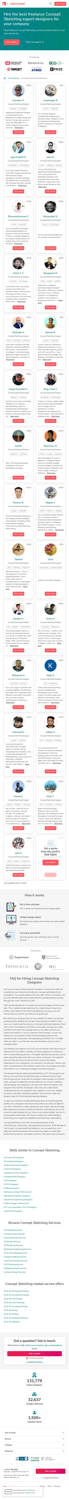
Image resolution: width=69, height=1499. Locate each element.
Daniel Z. (18, 796)
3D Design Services (12, 1242)
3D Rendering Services (13, 1245)
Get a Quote (60, 4)
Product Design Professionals (16, 1204)
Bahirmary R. (50, 446)
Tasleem (18, 559)
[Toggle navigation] (5, 3)
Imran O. (50, 619)
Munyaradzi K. (50, 216)
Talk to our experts (34, 42)
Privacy (42, 1486)
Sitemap (57, 1486)
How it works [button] (34, 1433)
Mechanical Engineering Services (17, 1249)
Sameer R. (50, 332)
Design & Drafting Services (15, 1257)
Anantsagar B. (50, 100)
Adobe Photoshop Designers (16, 1165)
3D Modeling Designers (14, 1161)
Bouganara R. (51, 273)
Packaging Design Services (15, 1268)
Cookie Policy (29, 1493)
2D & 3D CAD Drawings (14, 1303)
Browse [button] (34, 1439)
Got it (8, 1492)
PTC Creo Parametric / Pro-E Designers (20, 1207)
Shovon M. (18, 503)
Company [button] (34, 1445)
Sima (50, 559)
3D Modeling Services (13, 1230)
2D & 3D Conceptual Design (16, 1307)
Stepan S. (51, 503)
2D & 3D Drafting (11, 1314)
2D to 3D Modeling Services (15, 1253)
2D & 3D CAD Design (13, 1299)
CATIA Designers (11, 1184)
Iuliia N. (50, 157)
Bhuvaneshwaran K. (18, 216)
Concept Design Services (14, 1234)
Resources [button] (34, 1451)
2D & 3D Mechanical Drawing (16, 1291)
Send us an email (34, 1345)
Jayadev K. (18, 619)
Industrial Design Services (15, 1238)
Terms (49, 1486)
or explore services (34, 1362)
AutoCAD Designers (12, 1169)
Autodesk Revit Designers (15, 1177)
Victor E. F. (18, 273)
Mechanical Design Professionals (17, 1192)
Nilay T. (50, 796)
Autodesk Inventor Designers (16, 1173)
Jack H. (18, 853)
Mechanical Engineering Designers (18, 1200)
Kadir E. (51, 675)
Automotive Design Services (16, 1261)
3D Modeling (13, 78)
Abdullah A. (18, 332)
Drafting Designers (12, 1188)
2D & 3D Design (11, 1310)
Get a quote (12, 42)
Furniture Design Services (14, 1272)
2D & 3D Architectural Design (16, 1295)
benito (18, 446)
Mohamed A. (18, 675)
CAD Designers (10, 1181)
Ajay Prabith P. (18, 157)
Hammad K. (18, 732)
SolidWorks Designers (13, 1211)
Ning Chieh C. (50, 389)
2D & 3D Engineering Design (16, 1318)
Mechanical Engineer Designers (17, 1196)
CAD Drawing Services (13, 1265)
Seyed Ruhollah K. (18, 389)
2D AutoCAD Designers (14, 1158)
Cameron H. (18, 100)
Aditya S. (50, 732)
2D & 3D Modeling (11, 1322)
